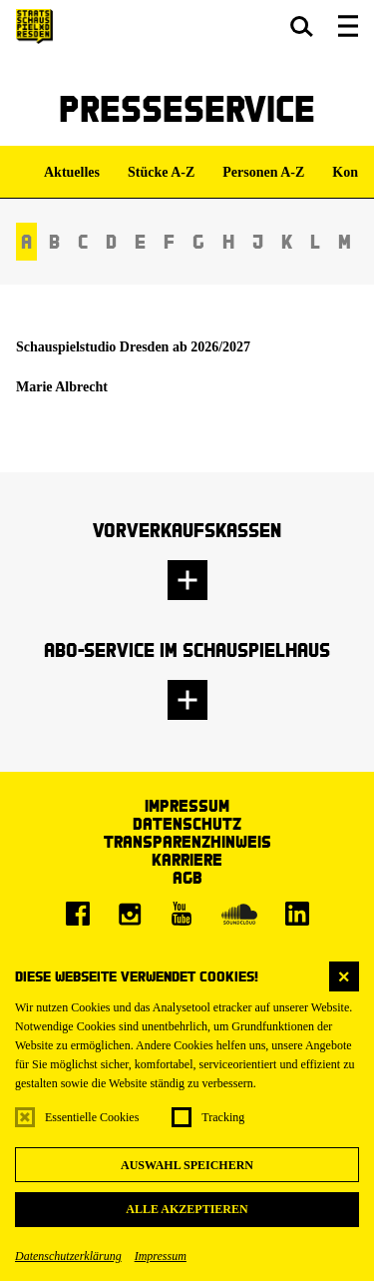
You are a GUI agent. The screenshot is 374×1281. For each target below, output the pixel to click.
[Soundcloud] (239, 914)
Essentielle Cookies (92, 1117)
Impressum (161, 1256)
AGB (187, 877)
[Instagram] (130, 914)
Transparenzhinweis (187, 841)
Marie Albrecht (62, 386)
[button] (301, 26)
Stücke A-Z (161, 172)
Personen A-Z (263, 172)
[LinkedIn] (297, 914)
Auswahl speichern (187, 1165)
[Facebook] (78, 914)
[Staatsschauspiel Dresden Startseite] (34, 26)
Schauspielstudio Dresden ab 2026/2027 (133, 346)
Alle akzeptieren (186, 1209)
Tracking (222, 1117)
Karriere (187, 859)
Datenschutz (187, 823)
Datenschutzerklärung (68, 1256)
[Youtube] (181, 914)
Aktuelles (72, 172)
